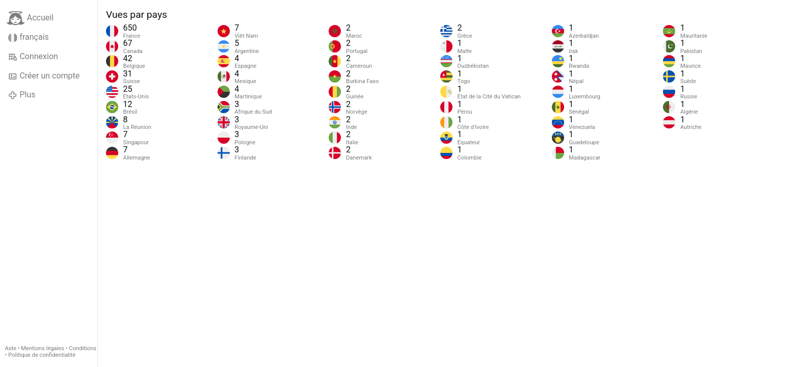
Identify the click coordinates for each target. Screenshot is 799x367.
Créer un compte (43, 76)
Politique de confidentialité (41, 355)
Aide (10, 348)
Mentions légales (42, 348)
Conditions (82, 348)
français (28, 37)
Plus (21, 95)
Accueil (30, 18)
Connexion (33, 56)
